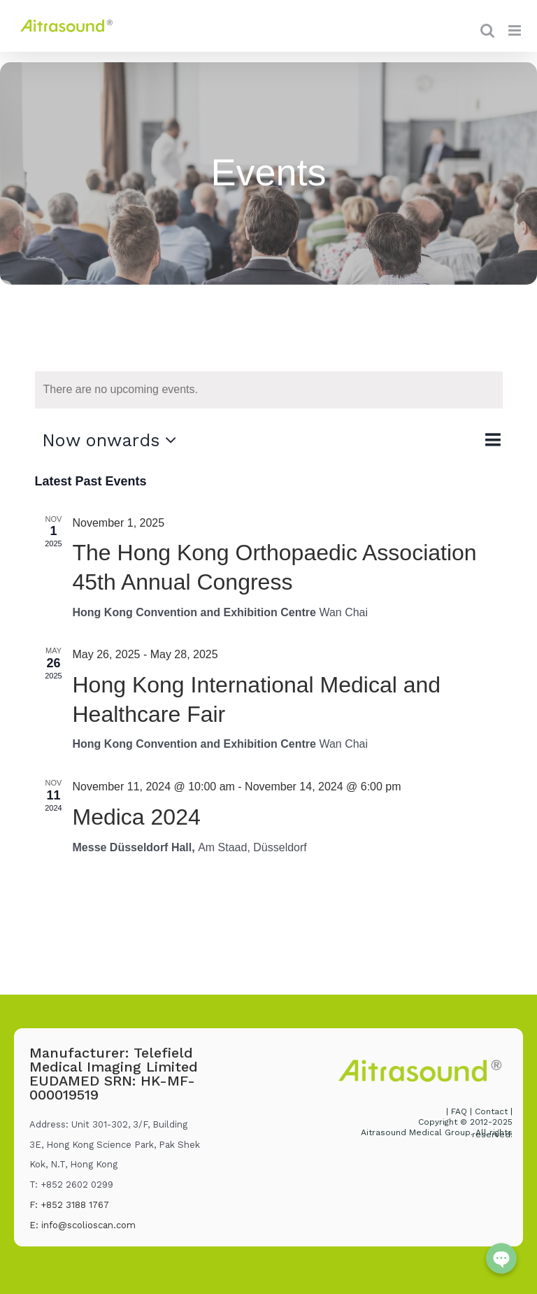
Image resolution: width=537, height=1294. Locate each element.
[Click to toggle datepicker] (113, 440)
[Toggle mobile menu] (515, 30)
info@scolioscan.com (88, 1225)
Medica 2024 (137, 817)
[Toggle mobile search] (487, 30)
